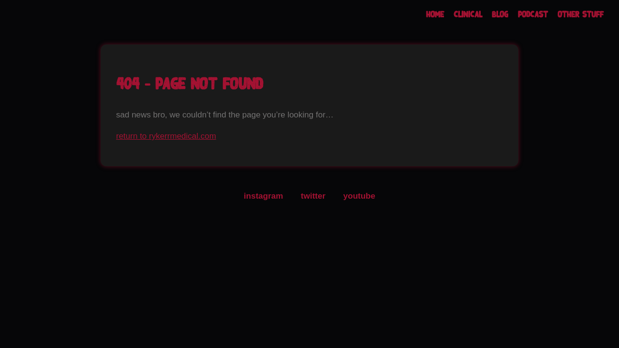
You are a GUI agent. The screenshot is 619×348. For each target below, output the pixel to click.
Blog (500, 14)
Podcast (533, 14)
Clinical (468, 14)
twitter (313, 196)
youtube (359, 196)
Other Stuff (581, 14)
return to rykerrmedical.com (166, 136)
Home (435, 14)
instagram (263, 196)
